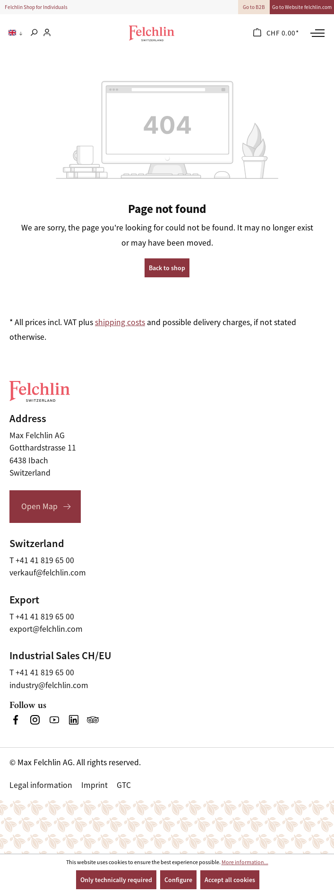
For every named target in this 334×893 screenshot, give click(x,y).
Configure (178, 879)
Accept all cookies (230, 879)
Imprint (94, 785)
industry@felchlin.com (48, 685)
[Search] (34, 33)
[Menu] (316, 33)
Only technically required (116, 879)
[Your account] (47, 33)
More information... (245, 862)
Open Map (39, 506)
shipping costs (120, 322)
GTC (124, 785)
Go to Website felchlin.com (302, 7)
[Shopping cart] (276, 33)
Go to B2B (254, 7)
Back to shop (167, 268)
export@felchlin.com (46, 629)
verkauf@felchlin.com (47, 572)
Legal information (40, 785)
